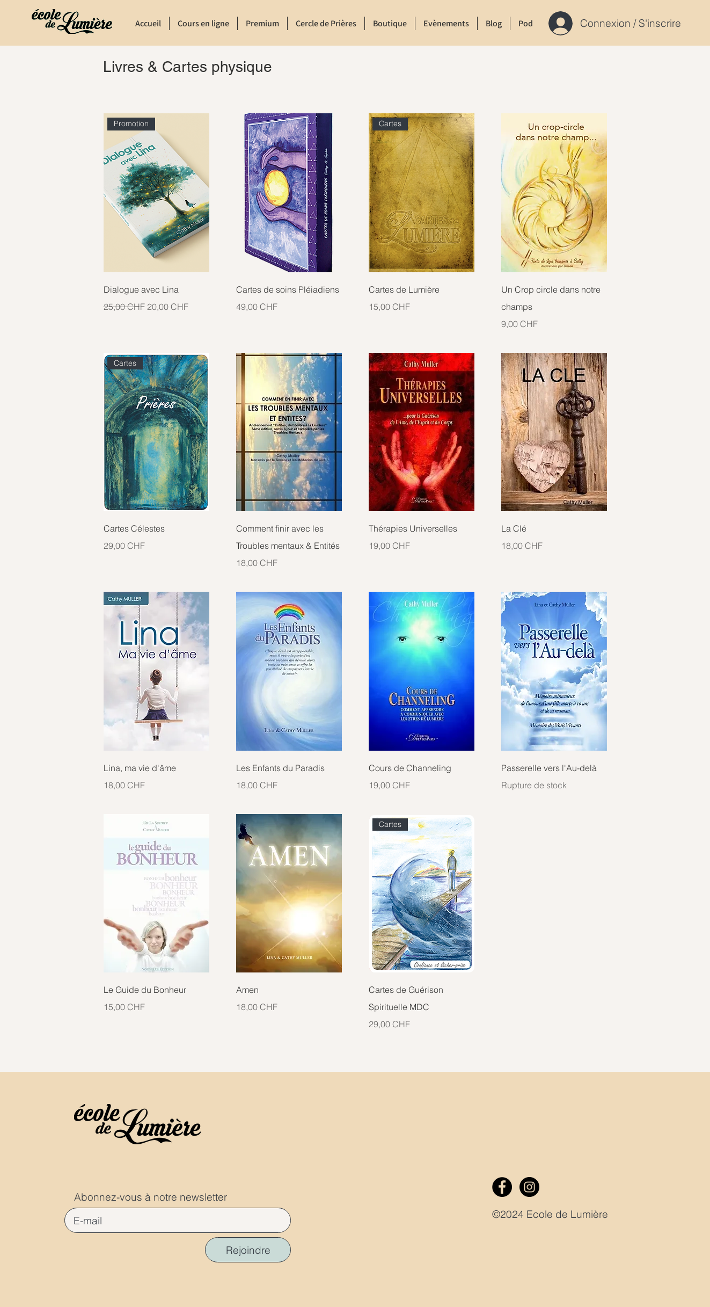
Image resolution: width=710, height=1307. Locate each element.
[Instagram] (529, 1187)
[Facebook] (502, 1187)
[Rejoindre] (248, 1249)
